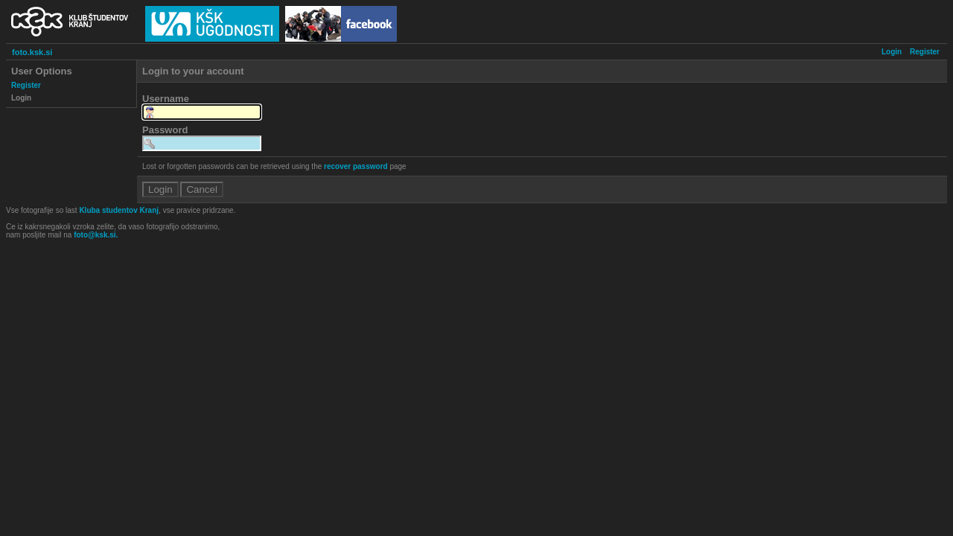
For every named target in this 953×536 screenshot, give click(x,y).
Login (892, 52)
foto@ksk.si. (96, 235)
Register (925, 52)
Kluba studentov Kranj (119, 210)
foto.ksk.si (32, 52)
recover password (356, 166)
